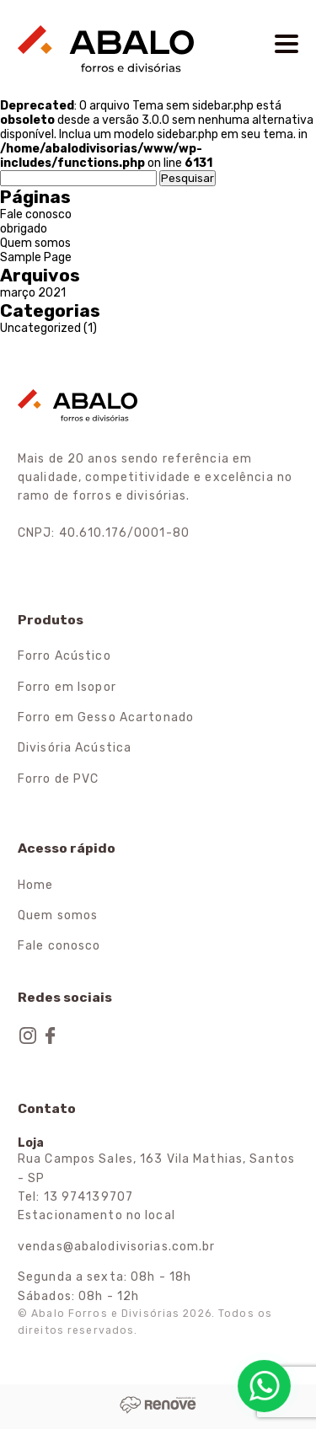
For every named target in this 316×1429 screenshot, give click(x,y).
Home (35, 885)
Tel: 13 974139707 (75, 1197)
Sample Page (36, 257)
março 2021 (33, 293)
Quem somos (35, 243)
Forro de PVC (58, 779)
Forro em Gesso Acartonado (106, 717)
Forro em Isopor (67, 687)
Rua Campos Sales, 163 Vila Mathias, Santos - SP (156, 1168)
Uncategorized (40, 328)
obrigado (23, 229)
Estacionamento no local (96, 1215)
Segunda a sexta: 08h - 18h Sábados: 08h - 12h (104, 1286)
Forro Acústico (64, 656)
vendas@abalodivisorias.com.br (116, 1246)
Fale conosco (36, 214)
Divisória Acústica (74, 748)
